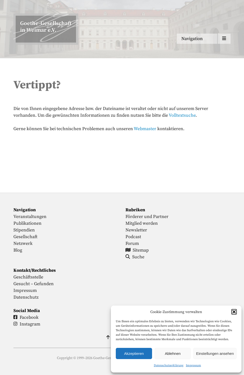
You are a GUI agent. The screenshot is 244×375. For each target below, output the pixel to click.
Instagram (26, 324)
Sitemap (137, 250)
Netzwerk (23, 243)
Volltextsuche (182, 115)
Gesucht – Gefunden (33, 284)
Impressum (193, 365)
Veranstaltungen (29, 216)
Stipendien (24, 230)
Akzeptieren (134, 353)
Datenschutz (26, 297)
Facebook (26, 317)
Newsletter (136, 230)
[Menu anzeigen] (204, 39)
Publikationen (27, 223)
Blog (17, 250)
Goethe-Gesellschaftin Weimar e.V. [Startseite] (46, 27)
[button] (234, 311)
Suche (134, 257)
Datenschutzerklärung (168, 365)
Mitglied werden (141, 223)
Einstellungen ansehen (215, 353)
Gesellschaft (25, 237)
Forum (132, 243)
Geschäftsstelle (28, 277)
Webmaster (145, 129)
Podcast (133, 237)
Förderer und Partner (146, 216)
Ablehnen (172, 353)
